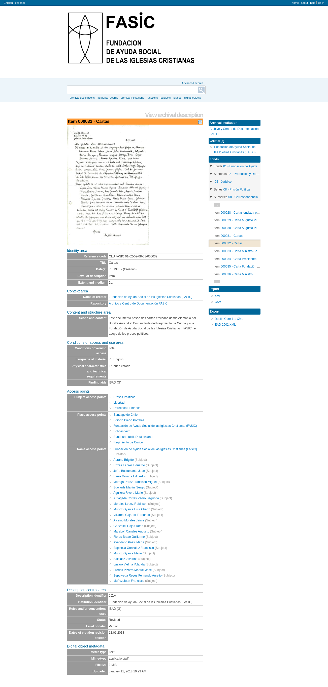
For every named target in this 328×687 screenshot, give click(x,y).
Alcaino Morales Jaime (128, 520)
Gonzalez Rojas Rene (128, 526)
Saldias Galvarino (125, 559)
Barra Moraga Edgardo (129, 476)
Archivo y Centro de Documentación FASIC (138, 303)
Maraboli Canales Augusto (131, 531)
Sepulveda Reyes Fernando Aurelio (137, 575)
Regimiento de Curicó (128, 442)
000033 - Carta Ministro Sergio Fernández (249, 251)
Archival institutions (132, 97)
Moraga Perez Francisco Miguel (135, 482)
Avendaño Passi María (128, 542)
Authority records (107, 97)
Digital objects (192, 97)
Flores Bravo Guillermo (129, 537)
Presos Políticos (124, 397)
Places (178, 97)
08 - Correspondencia (243, 197)
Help (312, 2)
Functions (152, 97)
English (8, 2)
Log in (321, 2)
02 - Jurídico (223, 181)
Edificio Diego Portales (128, 420)
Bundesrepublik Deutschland (132, 437)
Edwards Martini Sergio (129, 487)
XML (218, 296)
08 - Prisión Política (236, 189)
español (20, 2)
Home (295, 2)
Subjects (165, 97)
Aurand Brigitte (123, 460)
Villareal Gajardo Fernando (131, 515)
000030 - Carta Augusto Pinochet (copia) (248, 228)
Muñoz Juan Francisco (128, 581)
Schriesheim (121, 431)
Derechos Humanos (126, 408)
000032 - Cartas (232, 243)
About (304, 2)
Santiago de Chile (125, 414)
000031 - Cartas (232, 236)
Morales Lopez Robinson (130, 504)
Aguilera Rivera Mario (128, 492)
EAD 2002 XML (225, 324)
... (217, 205)
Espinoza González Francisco (133, 548)
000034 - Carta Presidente (239, 259)
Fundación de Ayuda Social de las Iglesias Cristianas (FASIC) (150, 297)
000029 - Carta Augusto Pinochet (243, 220)
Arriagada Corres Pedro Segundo (136, 498)
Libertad (118, 402)
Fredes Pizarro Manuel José (132, 570)
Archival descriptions (82, 97)
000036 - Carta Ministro (237, 274)
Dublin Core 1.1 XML (229, 319)
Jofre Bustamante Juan (129, 471)
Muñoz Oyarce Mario (127, 553)
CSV (218, 302)
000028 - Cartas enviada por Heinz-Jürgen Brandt (254, 212)
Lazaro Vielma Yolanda (129, 564)
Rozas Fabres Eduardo (129, 465)
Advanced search (192, 83)
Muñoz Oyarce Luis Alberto (131, 509)
